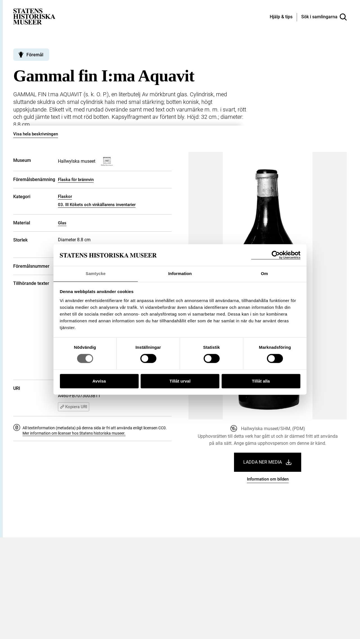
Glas (62, 222)
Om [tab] (264, 273)
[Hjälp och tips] (281, 17)
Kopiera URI (73, 406)
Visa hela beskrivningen (35, 134)
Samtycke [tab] (96, 273)
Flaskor (65, 196)
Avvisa (99, 381)
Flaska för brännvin (76, 179)
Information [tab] (180, 273)
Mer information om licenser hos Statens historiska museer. (73, 433)
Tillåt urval (180, 381)
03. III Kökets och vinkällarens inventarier (97, 204)
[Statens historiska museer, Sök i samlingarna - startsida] (34, 16)
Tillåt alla (261, 381)
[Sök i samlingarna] (324, 17)
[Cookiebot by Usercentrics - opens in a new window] (275, 255)
